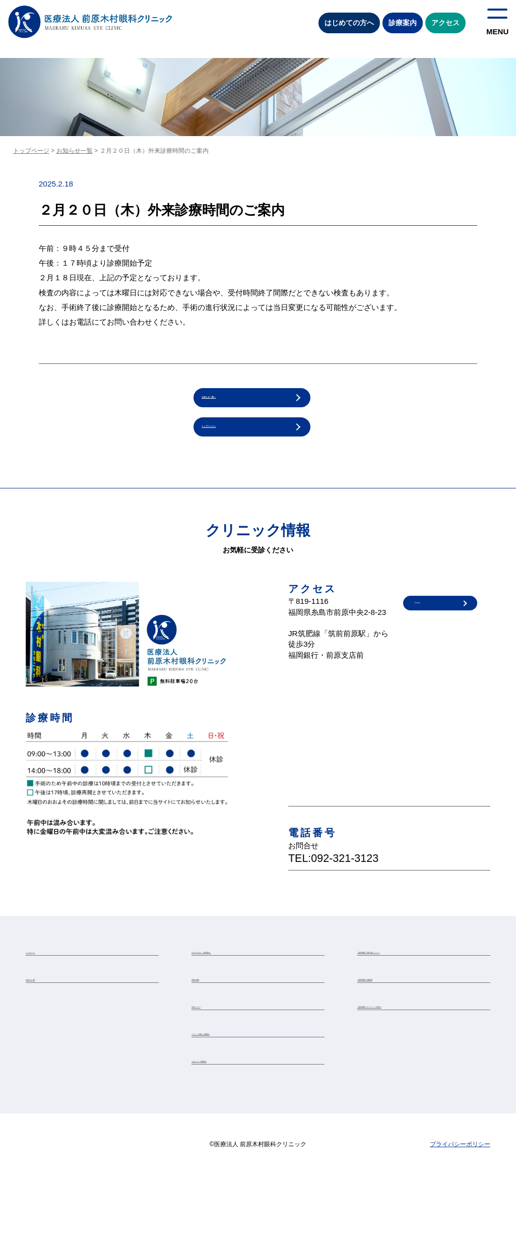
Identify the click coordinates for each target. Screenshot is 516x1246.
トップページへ (228, 440)
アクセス (445, 23)
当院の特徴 (206, 1011)
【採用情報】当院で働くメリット (402, 973)
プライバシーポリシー (460, 1215)
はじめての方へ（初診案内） (230, 973)
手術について (209, 1049)
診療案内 (403, 23)
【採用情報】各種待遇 (387, 1011)
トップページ (31, 150)
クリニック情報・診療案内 (227, 1087)
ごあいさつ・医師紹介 (221, 1125)
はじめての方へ (349, 23)
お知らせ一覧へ (228, 402)
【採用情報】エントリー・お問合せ (405, 1049)
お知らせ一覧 (74, 150)
